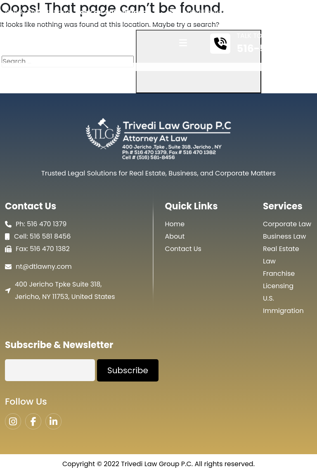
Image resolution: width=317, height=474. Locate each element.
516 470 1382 (50, 249)
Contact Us (183, 249)
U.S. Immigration (283, 304)
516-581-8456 (273, 48)
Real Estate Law (281, 255)
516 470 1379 (46, 224)
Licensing (278, 286)
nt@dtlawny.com (211, 12)
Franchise (279, 273)
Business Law (284, 236)
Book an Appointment (112, 12)
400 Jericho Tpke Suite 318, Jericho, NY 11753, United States (65, 290)
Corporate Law (287, 224)
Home (175, 224)
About (175, 236)
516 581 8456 (50, 236)
